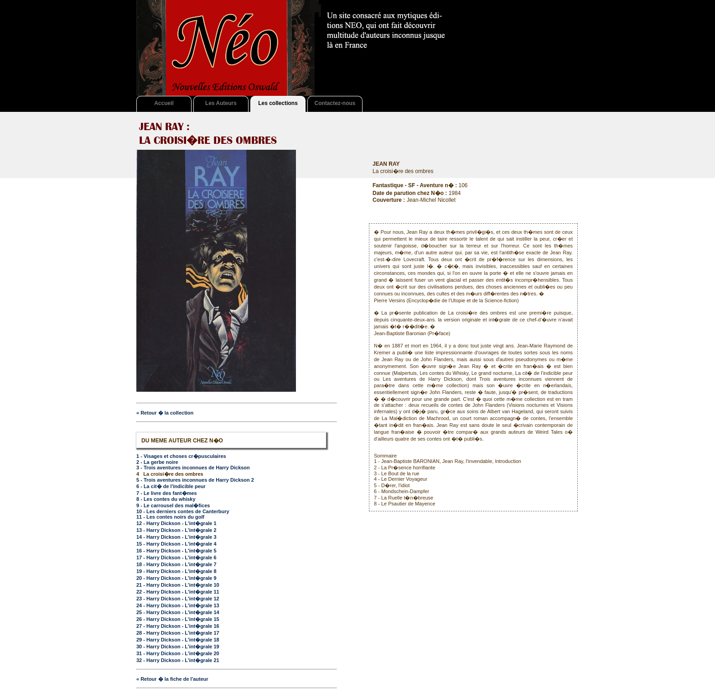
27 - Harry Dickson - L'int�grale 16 (177, 626)
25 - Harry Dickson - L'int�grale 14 (177, 612)
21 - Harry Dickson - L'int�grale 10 (177, 585)
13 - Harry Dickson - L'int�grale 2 (176, 530)
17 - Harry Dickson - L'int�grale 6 (176, 557)
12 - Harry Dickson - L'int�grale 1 (176, 523)
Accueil (164, 103)
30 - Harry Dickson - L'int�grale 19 (177, 646)
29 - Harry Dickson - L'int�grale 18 (177, 639)
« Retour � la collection (164, 412)
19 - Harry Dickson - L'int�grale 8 (176, 571)
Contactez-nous (335, 103)
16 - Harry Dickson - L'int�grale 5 (176, 550)
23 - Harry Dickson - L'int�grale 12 (177, 598)
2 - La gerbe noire (157, 462)
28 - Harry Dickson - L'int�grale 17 (177, 633)
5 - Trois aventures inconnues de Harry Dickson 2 (195, 480)
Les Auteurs (221, 103)
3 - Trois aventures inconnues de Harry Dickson (193, 467)
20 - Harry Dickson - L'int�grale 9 (176, 578)
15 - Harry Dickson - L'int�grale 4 (176, 544)
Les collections (278, 103)
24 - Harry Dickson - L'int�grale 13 (177, 605)
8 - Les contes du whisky (166, 499)
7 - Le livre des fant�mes (166, 493)
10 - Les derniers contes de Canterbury (182, 511)
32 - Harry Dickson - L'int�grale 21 (177, 660)
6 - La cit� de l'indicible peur (171, 486)
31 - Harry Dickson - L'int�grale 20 (177, 653)
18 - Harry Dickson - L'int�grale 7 (176, 564)
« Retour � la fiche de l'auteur (172, 679)
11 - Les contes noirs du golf (170, 517)
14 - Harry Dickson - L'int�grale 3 (176, 537)
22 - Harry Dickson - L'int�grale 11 (177, 591)
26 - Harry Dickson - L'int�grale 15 (177, 619)
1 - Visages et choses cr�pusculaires (181, 456)
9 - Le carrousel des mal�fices (173, 505)
